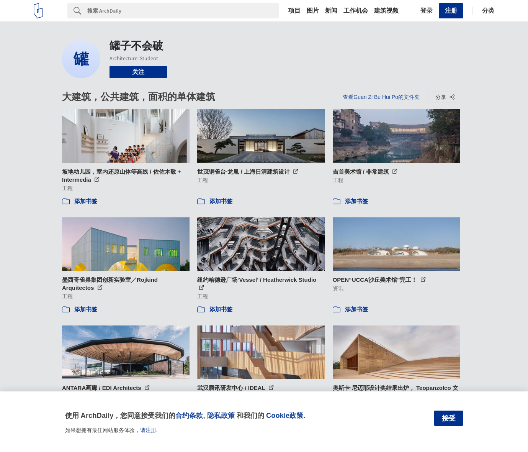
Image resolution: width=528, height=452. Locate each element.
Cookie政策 (284, 415)
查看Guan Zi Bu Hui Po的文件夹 (381, 97)
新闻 (331, 11)
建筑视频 (386, 11)
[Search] (183, 10)
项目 (294, 11)
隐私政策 (221, 415)
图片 (313, 11)
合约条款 (189, 415)
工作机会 (355, 11)
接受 (449, 418)
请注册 (148, 430)
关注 (138, 72)
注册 (451, 10)
